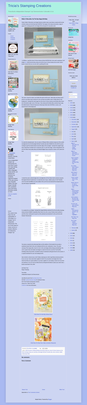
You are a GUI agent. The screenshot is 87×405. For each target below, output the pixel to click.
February (74, 227)
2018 (71, 233)
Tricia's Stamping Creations (29, 6)
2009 (71, 250)
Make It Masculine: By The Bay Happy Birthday (75, 146)
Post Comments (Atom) (33, 392)
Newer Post (25, 389)
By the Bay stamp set (44, 350)
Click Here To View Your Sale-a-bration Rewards (43, 343)
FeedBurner (73, 87)
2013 (71, 240)
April (73, 139)
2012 (71, 243)
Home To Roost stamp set (55, 350)
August (73, 129)
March (73, 141)
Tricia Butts (12, 153)
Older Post (61, 389)
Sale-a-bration (56, 352)
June (73, 134)
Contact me (24, 285)
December (74, 119)
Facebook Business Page (30, 279)
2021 (71, 112)
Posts (71, 94)
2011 (71, 245)
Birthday (38, 350)
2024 (71, 105)
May (73, 136)
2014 (71, 238)
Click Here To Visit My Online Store (43, 314)
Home (43, 389)
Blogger (50, 399)
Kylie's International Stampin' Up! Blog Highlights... (74, 211)
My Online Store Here (37, 278)
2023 (71, 107)
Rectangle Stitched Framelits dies (45, 352)
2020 (71, 115)
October (74, 124)
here (26, 62)
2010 (71, 247)
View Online (72, 23)
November (74, 122)
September (74, 126)
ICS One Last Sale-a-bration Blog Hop (75, 205)
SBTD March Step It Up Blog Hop (74, 174)
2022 (71, 110)
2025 (71, 102)
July (73, 131)
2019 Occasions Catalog (30, 350)
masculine (35, 352)
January (73, 230)
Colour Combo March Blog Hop (74, 179)
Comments (72, 97)
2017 (71, 235)
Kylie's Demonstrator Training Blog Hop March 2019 (75, 192)
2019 (71, 117)
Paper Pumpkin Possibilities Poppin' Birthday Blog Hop (75, 160)
